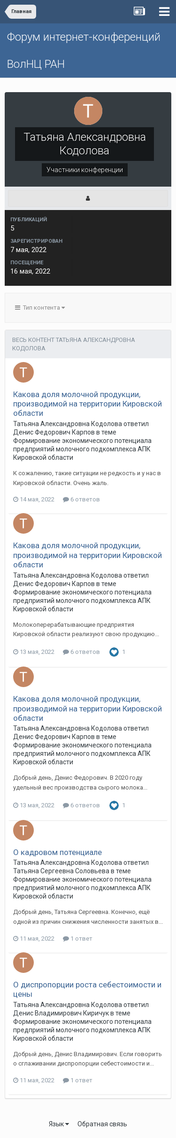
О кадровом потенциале (57, 852)
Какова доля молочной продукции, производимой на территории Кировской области (87, 404)
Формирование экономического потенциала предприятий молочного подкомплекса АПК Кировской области (82, 449)
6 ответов (81, 499)
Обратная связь (102, 1124)
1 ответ (77, 938)
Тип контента (40, 307)
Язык (59, 1124)
